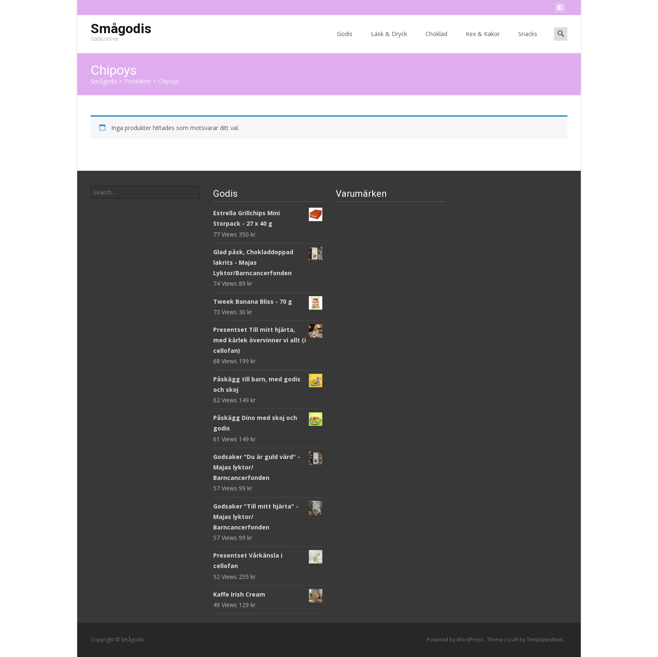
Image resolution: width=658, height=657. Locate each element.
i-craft (512, 639)
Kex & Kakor (483, 41)
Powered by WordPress (455, 639)
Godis (344, 41)
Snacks (527, 41)
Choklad (436, 41)
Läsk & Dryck (389, 41)
